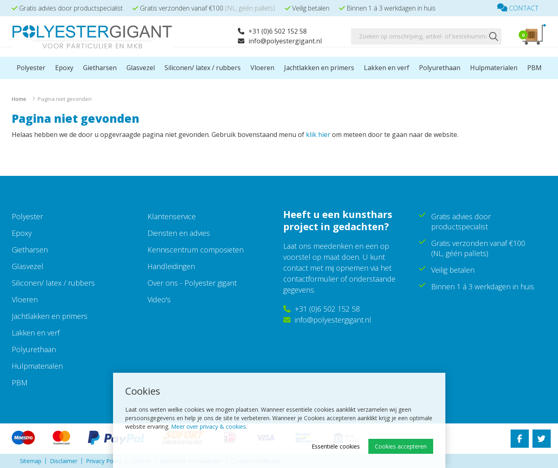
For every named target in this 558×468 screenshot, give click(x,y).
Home (19, 99)
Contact (518, 8)
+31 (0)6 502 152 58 (272, 31)
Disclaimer (63, 461)
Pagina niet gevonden (65, 99)
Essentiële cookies (336, 446)
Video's (159, 299)
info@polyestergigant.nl (280, 40)
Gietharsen (100, 67)
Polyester (31, 67)
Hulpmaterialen (493, 67)
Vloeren (262, 67)
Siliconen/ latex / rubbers (203, 67)
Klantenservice (172, 216)
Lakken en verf (386, 67)
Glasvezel (140, 67)
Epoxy (64, 67)
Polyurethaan (439, 67)
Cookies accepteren (401, 446)
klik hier (318, 134)
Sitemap (30, 461)
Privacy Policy (104, 461)
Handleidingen (171, 266)
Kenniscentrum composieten (196, 249)
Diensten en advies (179, 233)
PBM (534, 67)
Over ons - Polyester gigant (192, 283)
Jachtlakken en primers (319, 67)
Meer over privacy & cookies (208, 426)
